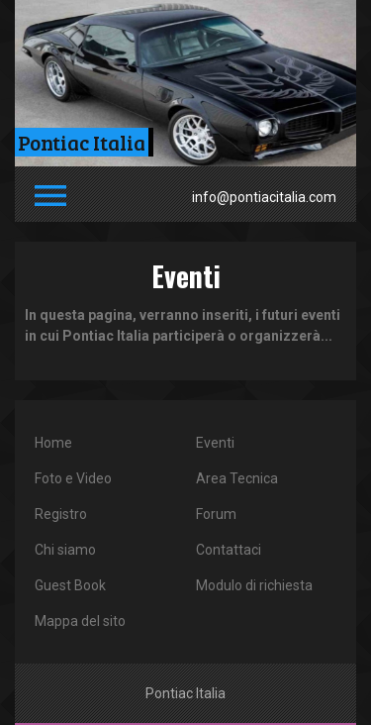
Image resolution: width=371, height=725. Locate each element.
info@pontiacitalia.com (264, 197)
